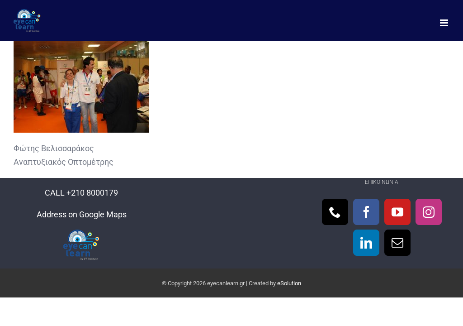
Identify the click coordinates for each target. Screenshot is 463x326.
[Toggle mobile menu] (444, 23)
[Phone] (335, 212)
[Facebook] (366, 212)
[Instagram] (429, 212)
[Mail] (397, 243)
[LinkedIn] (366, 243)
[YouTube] (397, 212)
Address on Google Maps (82, 214)
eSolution (289, 283)
